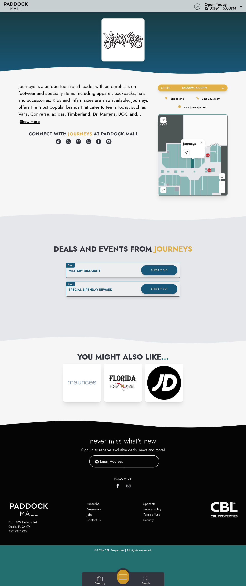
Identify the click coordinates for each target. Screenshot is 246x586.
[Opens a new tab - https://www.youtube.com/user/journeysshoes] (108, 141)
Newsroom (94, 509)
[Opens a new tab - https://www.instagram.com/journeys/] (88, 141)
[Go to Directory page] (100, 580)
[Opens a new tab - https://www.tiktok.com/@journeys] (58, 141)
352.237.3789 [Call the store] (211, 99)
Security (148, 520)
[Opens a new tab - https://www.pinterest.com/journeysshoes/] (78, 141)
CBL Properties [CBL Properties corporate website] (114, 550)
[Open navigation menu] (123, 577)
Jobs (89, 514)
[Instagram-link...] (82, 382)
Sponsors (149, 504)
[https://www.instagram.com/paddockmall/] (129, 485)
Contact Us (94, 520)
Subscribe (93, 504)
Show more (30, 121)
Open (192, 88)
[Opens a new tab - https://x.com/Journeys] (68, 141)
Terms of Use (151, 514)
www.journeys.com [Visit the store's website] (195, 107)
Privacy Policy (152, 509)
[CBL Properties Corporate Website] (211, 509)
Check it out (159, 270)
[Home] (93, 6)
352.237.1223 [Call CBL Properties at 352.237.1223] (17, 531)
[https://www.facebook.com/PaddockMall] (119, 485)
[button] (222, 6)
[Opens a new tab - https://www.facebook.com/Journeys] (98, 141)
